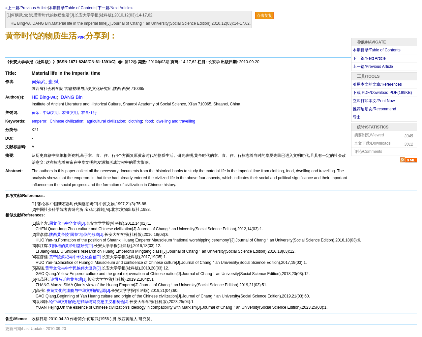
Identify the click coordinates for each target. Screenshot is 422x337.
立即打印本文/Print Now (374, 100)
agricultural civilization (105, 121)
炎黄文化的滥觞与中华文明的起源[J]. (78, 290)
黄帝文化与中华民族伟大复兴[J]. (73, 268)
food (148, 121)
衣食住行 (88, 112)
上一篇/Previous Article (373, 66)
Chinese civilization (65, 121)
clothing (134, 121)
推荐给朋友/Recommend (374, 109)
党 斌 (53, 81)
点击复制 (264, 15)
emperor (39, 121)
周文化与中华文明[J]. (67, 223)
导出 (357, 117)
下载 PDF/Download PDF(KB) (382, 92)
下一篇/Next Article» (115, 8)
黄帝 (36, 112)
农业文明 (69, 112)
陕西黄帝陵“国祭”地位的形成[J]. (77, 234)
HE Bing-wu (44, 97)
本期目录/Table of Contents (73, 8)
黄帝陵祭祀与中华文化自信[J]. (75, 257)
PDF (80, 37)
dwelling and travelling (175, 121)
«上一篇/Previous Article (26, 8)
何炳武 (38, 81)
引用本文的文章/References (377, 84)
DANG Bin (70, 97)
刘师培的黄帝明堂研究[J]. (71, 245)
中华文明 (50, 112)
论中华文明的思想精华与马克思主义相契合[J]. (89, 301)
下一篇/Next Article (369, 58)
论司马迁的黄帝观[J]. (68, 279)
